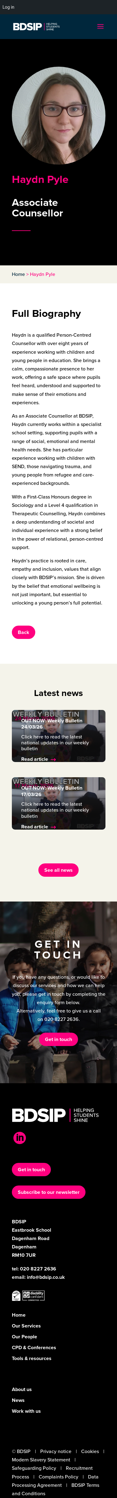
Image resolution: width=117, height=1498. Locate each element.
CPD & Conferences (34, 1347)
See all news (58, 870)
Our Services (26, 1325)
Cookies (90, 1451)
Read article (34, 759)
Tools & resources (31, 1358)
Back (23, 632)
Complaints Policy (58, 1476)
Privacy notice (55, 1451)
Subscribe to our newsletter (49, 1192)
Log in (8, 7)
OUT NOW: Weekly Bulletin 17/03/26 (51, 791)
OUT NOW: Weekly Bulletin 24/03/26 (51, 724)
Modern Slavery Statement (41, 1459)
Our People (24, 1336)
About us (22, 1389)
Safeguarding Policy (34, 1468)
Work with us (26, 1411)
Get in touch (58, 1039)
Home (18, 274)
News (18, 1400)
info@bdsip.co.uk (46, 1277)
